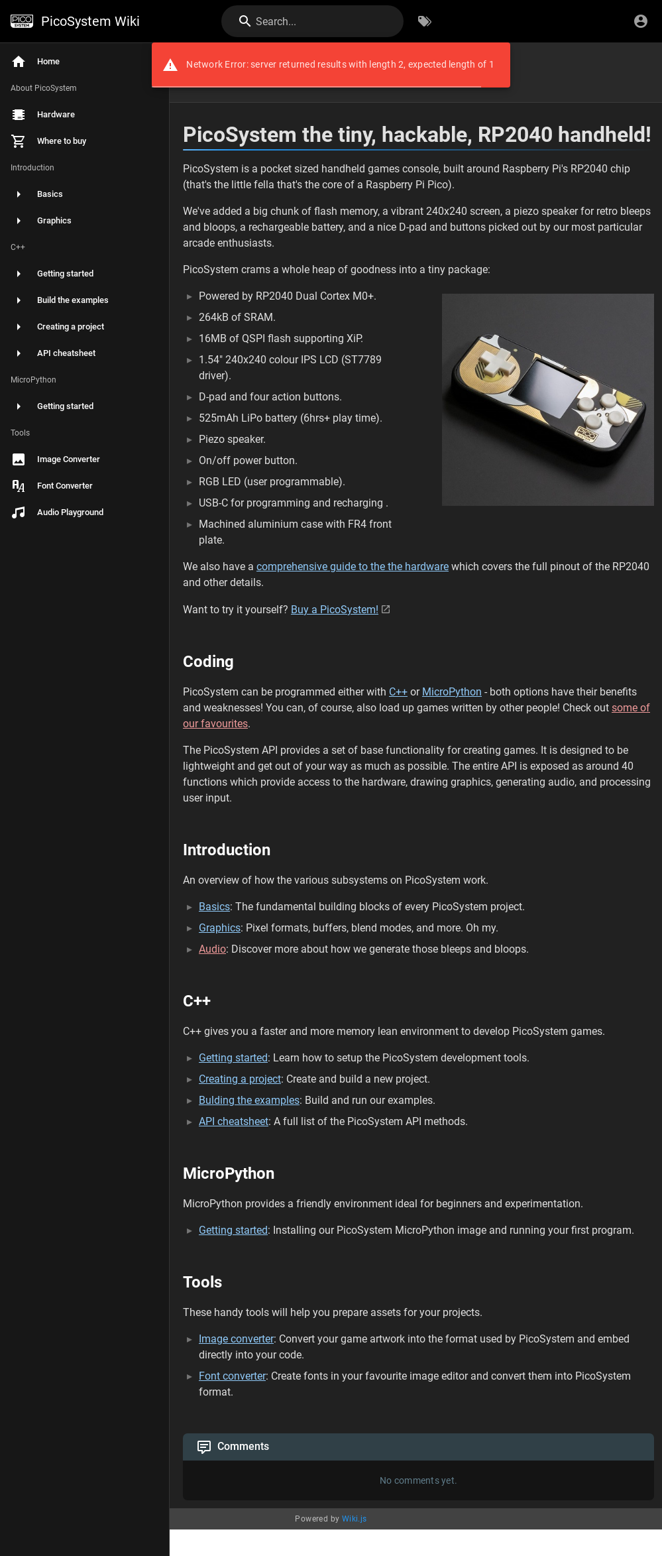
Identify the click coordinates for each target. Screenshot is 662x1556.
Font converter (232, 1376)
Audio (212, 949)
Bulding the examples (249, 1100)
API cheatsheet (233, 1121)
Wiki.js (354, 1519)
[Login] (641, 21)
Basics (214, 906)
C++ (398, 692)
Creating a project (240, 1079)
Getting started (233, 1057)
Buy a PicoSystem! (334, 609)
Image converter (236, 1339)
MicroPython (452, 692)
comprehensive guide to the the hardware (352, 566)
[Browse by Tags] (425, 21)
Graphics (220, 928)
